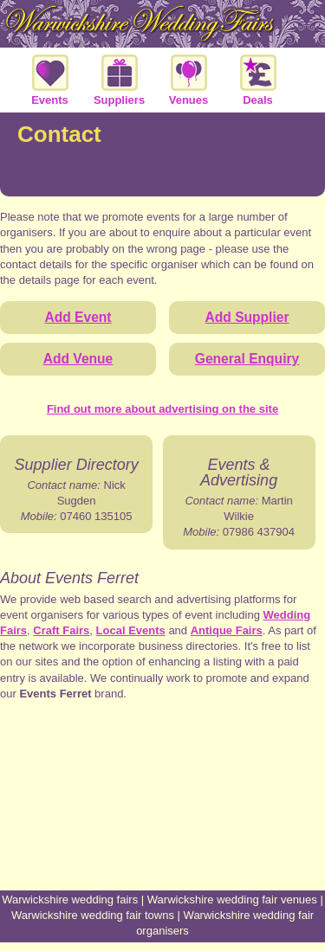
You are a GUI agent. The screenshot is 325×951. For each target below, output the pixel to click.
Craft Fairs (61, 630)
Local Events (131, 630)
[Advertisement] (163, 824)
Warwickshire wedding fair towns (92, 915)
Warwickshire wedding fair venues (232, 899)
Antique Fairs (227, 630)
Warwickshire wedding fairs (70, 899)
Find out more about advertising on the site (162, 408)
